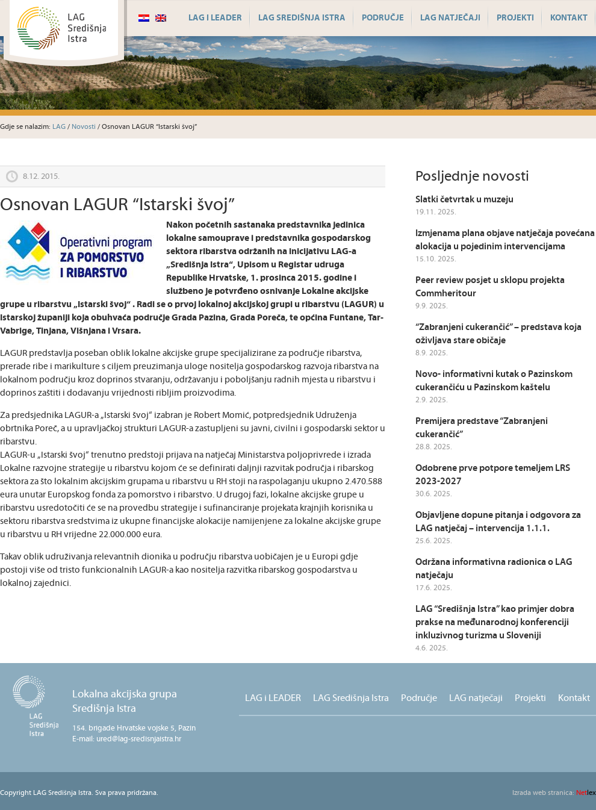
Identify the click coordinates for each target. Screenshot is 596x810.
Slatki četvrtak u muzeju (464, 200)
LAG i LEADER (215, 18)
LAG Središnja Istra (302, 18)
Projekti (515, 18)
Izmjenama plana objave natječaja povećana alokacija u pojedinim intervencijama (505, 240)
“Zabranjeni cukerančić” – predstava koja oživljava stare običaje (498, 334)
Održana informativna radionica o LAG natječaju (494, 569)
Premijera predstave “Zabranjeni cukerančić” (481, 428)
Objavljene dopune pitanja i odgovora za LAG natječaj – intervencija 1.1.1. (498, 522)
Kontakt (569, 18)
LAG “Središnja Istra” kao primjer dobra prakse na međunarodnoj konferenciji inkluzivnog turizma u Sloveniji (494, 622)
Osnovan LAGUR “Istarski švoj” (117, 205)
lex (554, 793)
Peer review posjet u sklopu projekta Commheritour (490, 287)
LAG (59, 127)
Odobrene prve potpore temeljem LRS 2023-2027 (492, 475)
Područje (383, 18)
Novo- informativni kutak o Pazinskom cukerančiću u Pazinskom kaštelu (494, 381)
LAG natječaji (450, 18)
